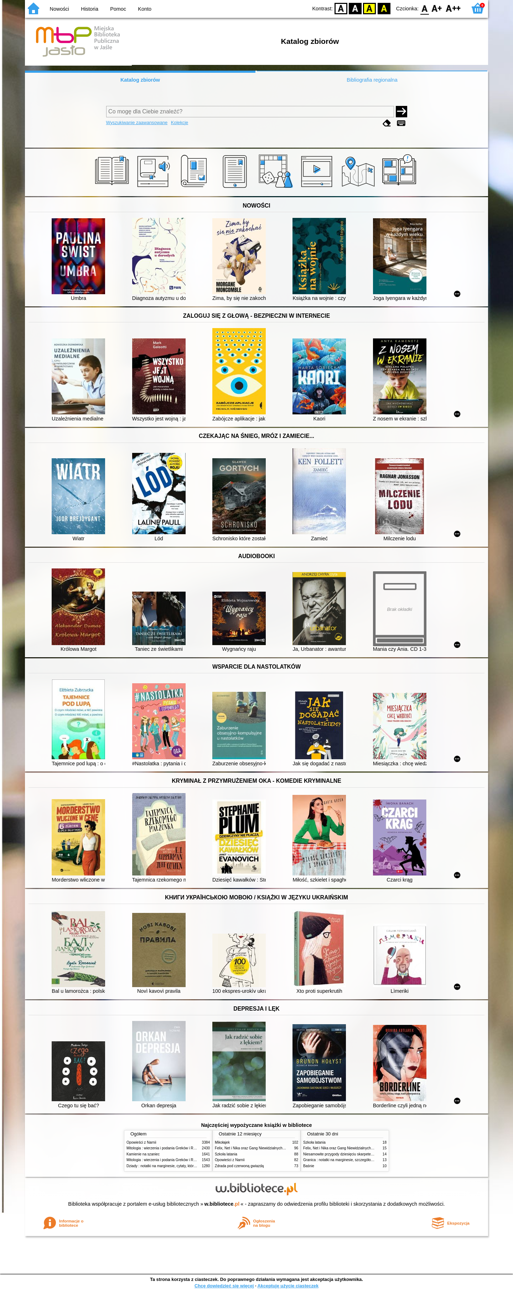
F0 (424, 8)
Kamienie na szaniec (143, 1154)
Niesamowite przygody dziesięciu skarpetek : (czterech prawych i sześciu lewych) (368, 1154)
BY (384, 8)
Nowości (59, 9)
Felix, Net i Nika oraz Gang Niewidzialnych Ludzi (253, 1148)
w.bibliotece (222, 1204)
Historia (89, 9)
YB (369, 8)
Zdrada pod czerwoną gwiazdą (239, 1166)
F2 (453, 8)
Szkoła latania (226, 1154)
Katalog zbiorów (140, 80)
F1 (437, 8)
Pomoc (118, 9)
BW (355, 8)
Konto (144, 9)
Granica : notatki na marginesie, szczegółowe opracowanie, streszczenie (361, 1160)
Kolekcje (179, 122)
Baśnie (308, 1166)
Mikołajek (222, 1142)
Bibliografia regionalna (372, 80)
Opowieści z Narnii (141, 1142)
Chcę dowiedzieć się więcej (224, 1285)
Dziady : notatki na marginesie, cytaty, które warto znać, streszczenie (181, 1166)
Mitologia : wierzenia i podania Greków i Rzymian (165, 1148)
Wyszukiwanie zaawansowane (137, 122)
